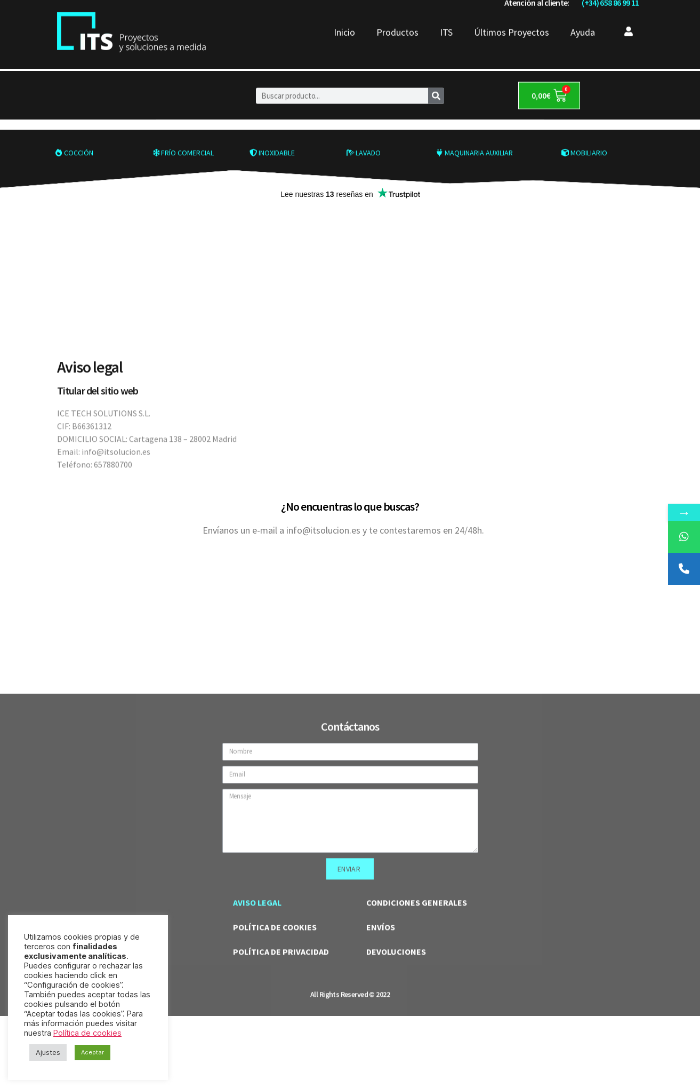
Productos (397, 16)
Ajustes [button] (48, 1052)
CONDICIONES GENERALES (416, 1052)
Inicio (344, 16)
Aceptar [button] (92, 1052)
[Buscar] (436, 85)
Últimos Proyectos (511, 16)
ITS (446, 16)
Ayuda (582, 16)
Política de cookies (87, 1033)
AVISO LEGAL (257, 1052)
